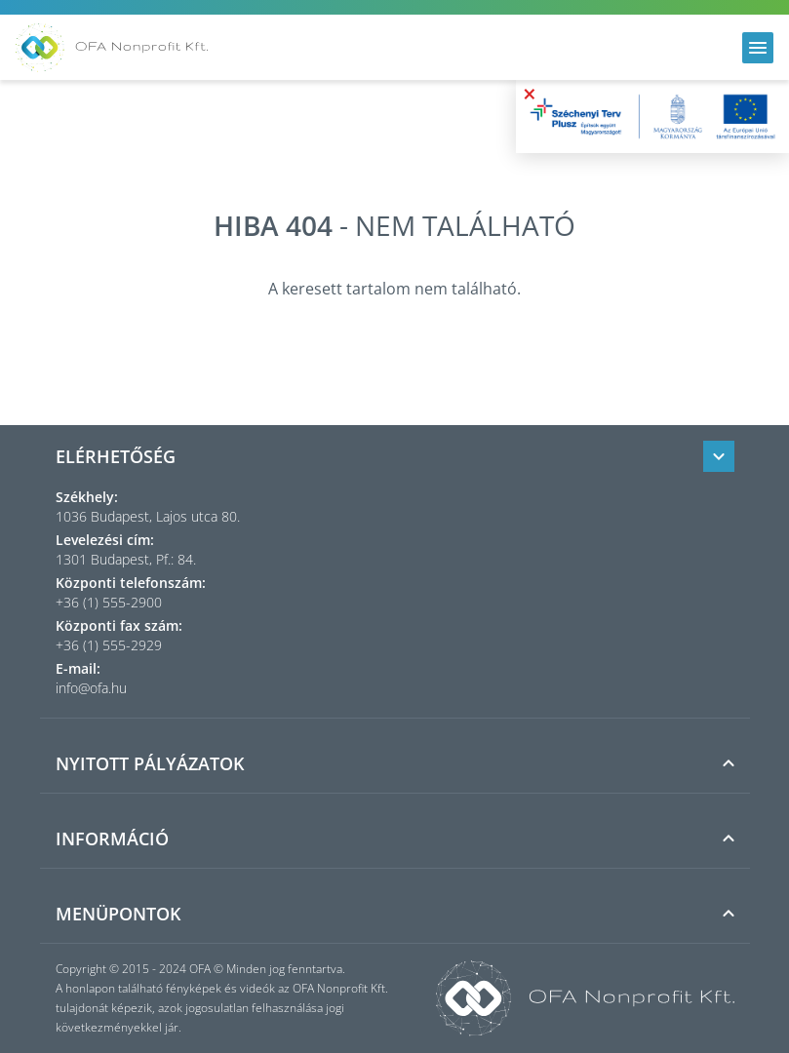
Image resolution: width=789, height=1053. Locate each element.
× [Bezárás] (529, 93)
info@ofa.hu (91, 688)
